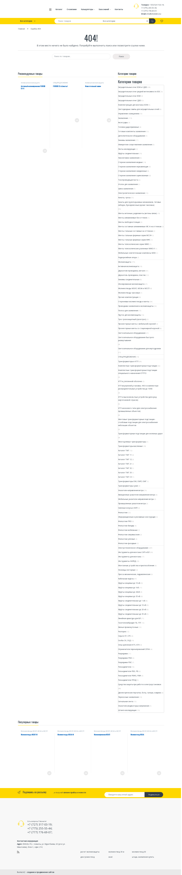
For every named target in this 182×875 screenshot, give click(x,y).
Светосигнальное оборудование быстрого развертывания (136, 339)
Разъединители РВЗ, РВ (128, 671)
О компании (72, 9)
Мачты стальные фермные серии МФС (134, 240)
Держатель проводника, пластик (132, 275)
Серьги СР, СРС (124, 636)
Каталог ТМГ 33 (125, 472)
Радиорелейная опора (127, 257)
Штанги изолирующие (127, 710)
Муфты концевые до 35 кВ (129, 596)
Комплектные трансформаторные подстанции (137, 366)
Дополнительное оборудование (131, 136)
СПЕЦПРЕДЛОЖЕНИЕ (60, 83)
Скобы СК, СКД (124, 640)
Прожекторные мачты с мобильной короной (137, 324)
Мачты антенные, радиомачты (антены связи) (137, 213)
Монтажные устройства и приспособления (136, 565)
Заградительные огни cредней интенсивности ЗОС (139, 91)
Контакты (119, 9)
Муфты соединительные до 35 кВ (132, 614)
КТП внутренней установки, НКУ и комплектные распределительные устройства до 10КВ (138, 387)
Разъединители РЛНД (127, 680)
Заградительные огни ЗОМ (129, 96)
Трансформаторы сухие (128, 486)
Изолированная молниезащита (131, 284)
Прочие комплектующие (128, 297)
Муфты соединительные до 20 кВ (132, 609)
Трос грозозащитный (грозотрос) (132, 319)
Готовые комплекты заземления (132, 131)
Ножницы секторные (127, 570)
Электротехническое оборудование (133, 548)
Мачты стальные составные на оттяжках (135, 231)
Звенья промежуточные (128, 627)
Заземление (123, 118)
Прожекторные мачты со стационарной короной (138, 328)
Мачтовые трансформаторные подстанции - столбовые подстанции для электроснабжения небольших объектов (138, 422)
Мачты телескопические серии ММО (133, 244)
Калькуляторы (87, 9)
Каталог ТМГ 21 (125, 464)
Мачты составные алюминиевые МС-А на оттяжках (140, 226)
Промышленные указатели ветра (132, 503)
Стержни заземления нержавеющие (133, 166)
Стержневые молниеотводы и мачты (133, 301)
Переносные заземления (128, 697)
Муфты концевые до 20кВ (129, 592)
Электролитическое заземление (131, 193)
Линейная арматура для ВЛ (129, 618)
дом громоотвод (87, 857)
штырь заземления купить (143, 857)
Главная (21, 29)
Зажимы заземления (126, 140)
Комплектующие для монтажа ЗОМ (133, 105)
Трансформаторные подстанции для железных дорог (140, 433)
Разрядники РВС (125, 662)
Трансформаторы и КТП (128, 361)
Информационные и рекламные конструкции (137, 517)
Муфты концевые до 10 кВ (129, 583)
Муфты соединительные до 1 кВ (131, 600)
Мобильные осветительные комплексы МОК (137, 253)
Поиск (121, 56)
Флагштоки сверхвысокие (129, 534)
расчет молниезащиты (89, 852)
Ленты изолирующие (127, 149)
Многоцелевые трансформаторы (132, 442)
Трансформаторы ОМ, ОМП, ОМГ (132, 481)
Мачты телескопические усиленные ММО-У (136, 248)
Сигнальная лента (125, 701)
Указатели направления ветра (131, 490)
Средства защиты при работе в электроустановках (139, 684)
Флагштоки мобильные (128, 530)
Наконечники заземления (128, 158)
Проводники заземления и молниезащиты (135, 306)
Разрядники (123, 653)
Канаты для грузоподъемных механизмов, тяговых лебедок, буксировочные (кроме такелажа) (139, 203)
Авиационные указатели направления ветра (136, 495)
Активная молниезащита (30, 83)
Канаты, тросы (124, 197)
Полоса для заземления (128, 310)
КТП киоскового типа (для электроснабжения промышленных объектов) (137, 409)
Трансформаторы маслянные (130, 446)
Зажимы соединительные (128, 279)
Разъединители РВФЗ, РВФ (129, 675)
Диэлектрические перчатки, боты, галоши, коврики (139, 692)
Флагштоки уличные (126, 539)
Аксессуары (123, 122)
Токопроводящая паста (128, 180)
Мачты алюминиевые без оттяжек (132, 217)
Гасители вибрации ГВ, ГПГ (129, 623)
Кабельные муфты (126, 578)
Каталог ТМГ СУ (125, 477)
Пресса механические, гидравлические (134, 574)
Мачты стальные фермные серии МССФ (135, 235)
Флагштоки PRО (125, 521)
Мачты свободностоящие (129, 222)
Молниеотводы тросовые (129, 293)
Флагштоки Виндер (126, 525)
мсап (111, 857)
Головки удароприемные (128, 127)
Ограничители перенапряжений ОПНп (134, 649)
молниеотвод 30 (139, 852)
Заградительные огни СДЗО (129, 100)
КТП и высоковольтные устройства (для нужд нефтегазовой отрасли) (137, 398)
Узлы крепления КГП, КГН (129, 645)
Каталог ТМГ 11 (125, 455)
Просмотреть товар (45, 151)
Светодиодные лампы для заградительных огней (138, 109)
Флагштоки (123, 512)
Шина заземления (125, 188)
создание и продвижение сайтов (40, 872)
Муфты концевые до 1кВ (128, 587)
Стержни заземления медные (130, 162)
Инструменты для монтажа (129, 556)
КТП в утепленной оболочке (130, 381)
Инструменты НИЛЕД (127, 561)
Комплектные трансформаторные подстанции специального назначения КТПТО (137, 371)
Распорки (122, 631)
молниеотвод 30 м (116, 852)
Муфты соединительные (128, 153)
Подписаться (153, 794)
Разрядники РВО (125, 658)
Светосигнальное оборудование (132, 333)
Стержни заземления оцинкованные (133, 175)
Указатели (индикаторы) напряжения (133, 706)
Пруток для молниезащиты (129, 315)
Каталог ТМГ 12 (125, 459)
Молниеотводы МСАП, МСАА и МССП (134, 288)
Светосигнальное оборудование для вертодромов (139, 348)
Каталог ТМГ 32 (125, 468)
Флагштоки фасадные (127, 543)
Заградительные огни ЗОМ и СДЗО (132, 87)
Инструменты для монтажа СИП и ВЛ (134, 552)
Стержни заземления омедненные (132, 171)
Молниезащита (124, 262)
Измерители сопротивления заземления (135, 144)
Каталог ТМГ (123, 450)
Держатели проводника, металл (131, 270)
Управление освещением (128, 113)
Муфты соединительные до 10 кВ (132, 605)
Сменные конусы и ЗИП (128, 508)
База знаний (104, 9)
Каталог (58, 9)
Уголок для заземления (128, 184)
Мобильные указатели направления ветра (136, 499)
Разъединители (124, 667)
